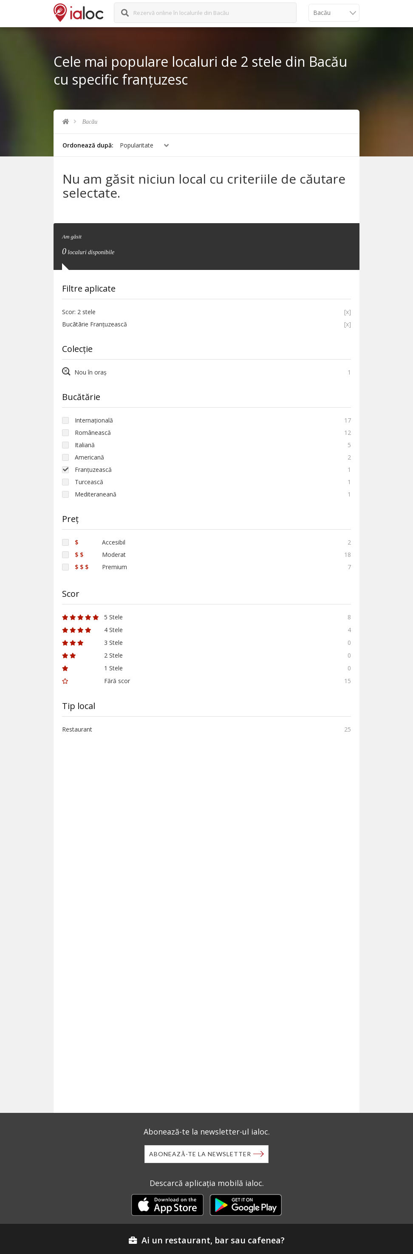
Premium (101, 567)
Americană (89, 457)
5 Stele (92, 617)
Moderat (100, 554)
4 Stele (92, 630)
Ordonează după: (87, 145)
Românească (93, 432)
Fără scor (96, 681)
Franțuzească (93, 469)
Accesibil (100, 542)
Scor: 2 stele (79, 312)
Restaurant (77, 729)
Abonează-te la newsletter (200, 1154)
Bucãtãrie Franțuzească (94, 324)
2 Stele (92, 655)
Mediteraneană (95, 494)
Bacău (90, 122)
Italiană (85, 445)
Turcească (89, 482)
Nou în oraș (84, 372)
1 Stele (92, 668)
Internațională (94, 420)
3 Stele (92, 642)
